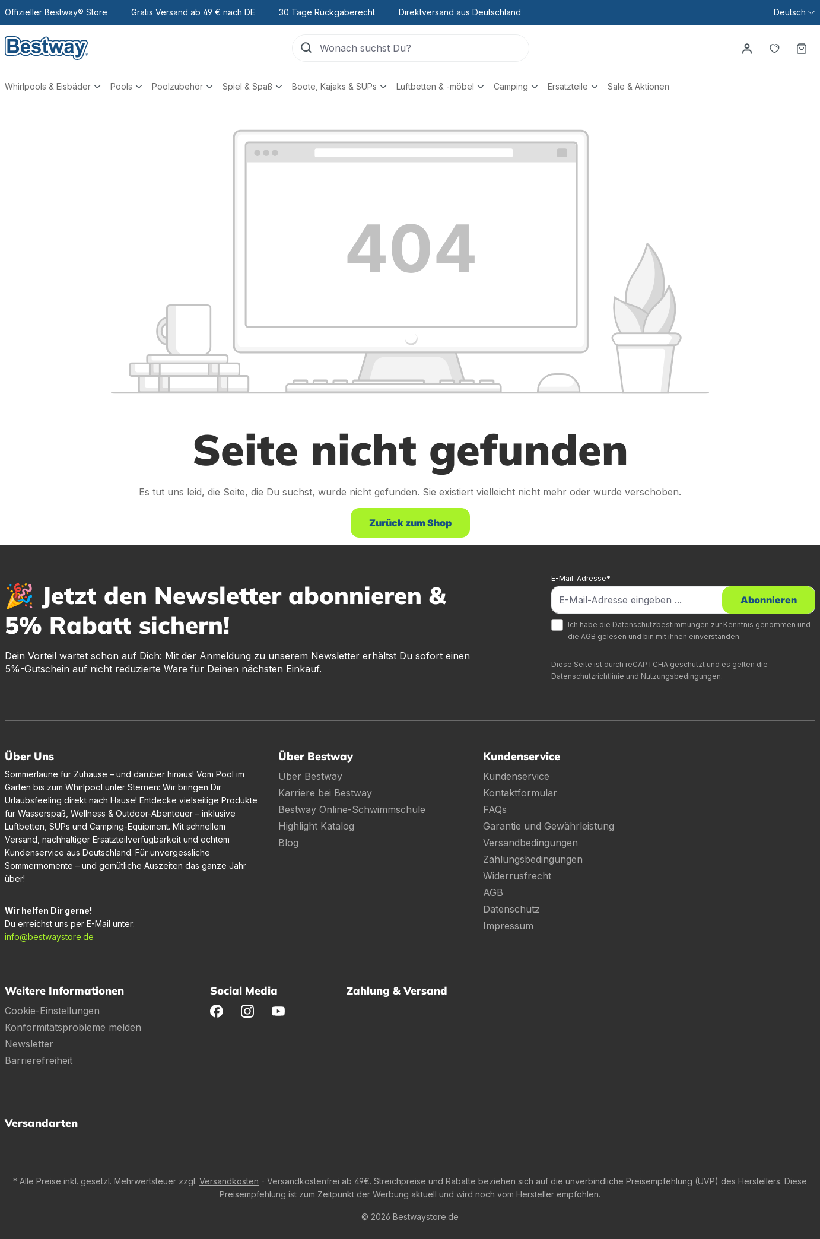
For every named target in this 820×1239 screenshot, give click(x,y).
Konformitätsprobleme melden (73, 1027)
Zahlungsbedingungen (533, 859)
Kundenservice (516, 776)
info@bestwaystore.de (49, 937)
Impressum (508, 926)
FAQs (495, 809)
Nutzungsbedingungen (681, 676)
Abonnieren (768, 600)
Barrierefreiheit (38, 1060)
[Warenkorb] (801, 48)
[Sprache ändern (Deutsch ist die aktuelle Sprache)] (794, 12)
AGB (588, 636)
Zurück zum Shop (410, 523)
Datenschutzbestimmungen (660, 624)
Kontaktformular (520, 793)
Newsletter (29, 1044)
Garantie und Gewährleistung (548, 826)
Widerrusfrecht (517, 876)
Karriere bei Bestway (325, 793)
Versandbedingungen (530, 843)
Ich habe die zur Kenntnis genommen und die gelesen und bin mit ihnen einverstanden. (689, 630)
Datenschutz (511, 909)
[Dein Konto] (747, 48)
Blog (288, 843)
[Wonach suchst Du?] (424, 48)
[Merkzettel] (774, 48)
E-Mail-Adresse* (581, 578)
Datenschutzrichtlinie (587, 676)
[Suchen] (306, 48)
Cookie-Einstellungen (52, 1010)
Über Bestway (310, 776)
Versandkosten (229, 1181)
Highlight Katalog (316, 826)
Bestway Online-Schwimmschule (351, 809)
